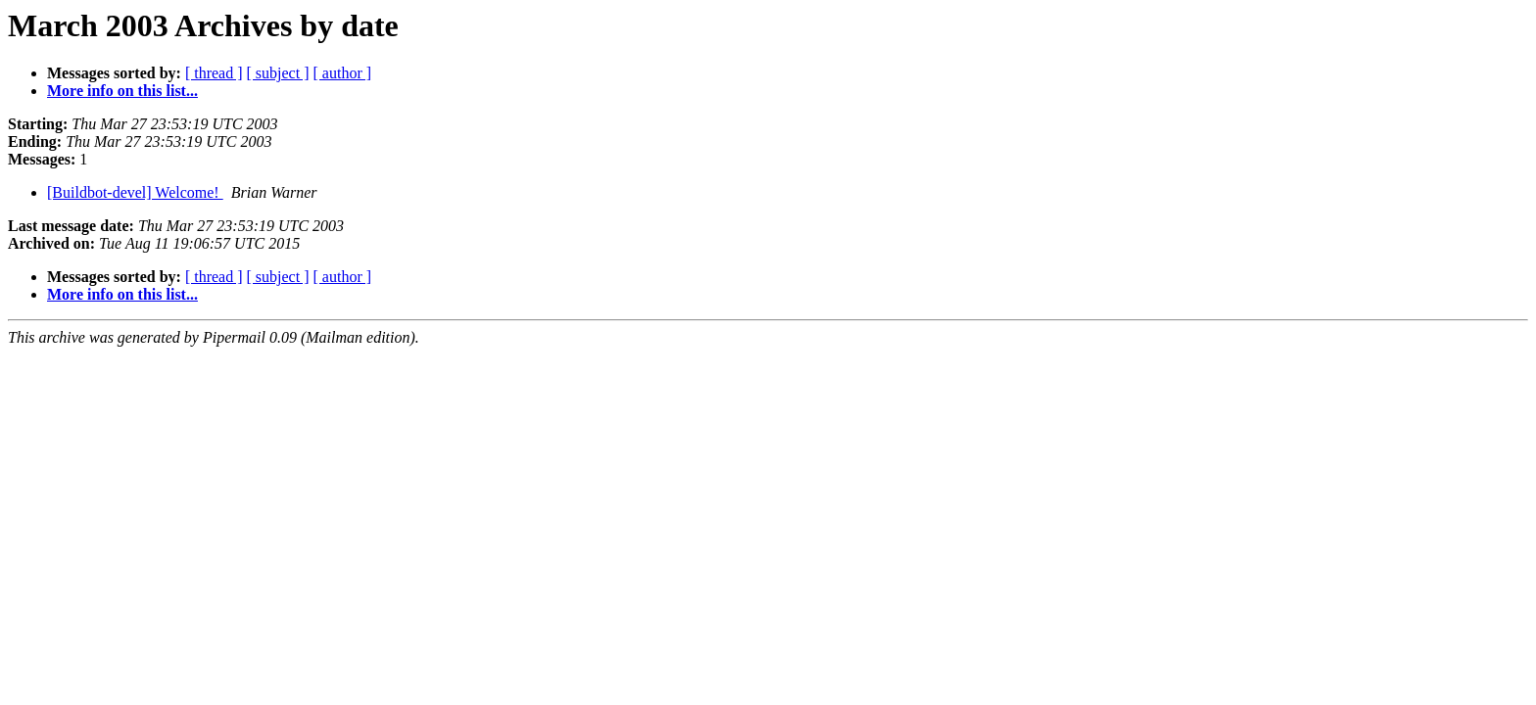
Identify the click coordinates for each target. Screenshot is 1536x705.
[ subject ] (278, 73)
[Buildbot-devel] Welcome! (135, 192)
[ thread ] (214, 73)
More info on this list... (122, 90)
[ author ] (342, 73)
